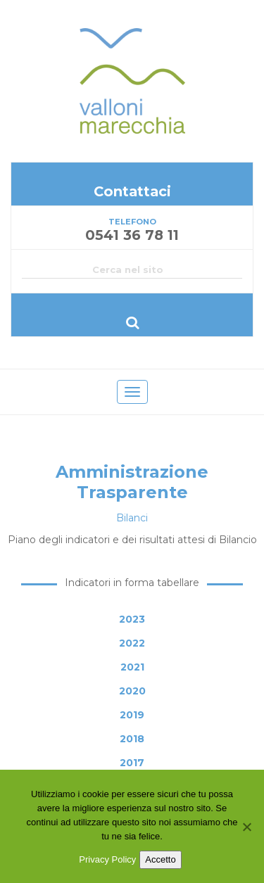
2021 (132, 667)
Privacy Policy (107, 859)
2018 (132, 738)
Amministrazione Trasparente (132, 482)
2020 (132, 691)
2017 (132, 762)
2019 (132, 715)
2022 (132, 643)
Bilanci (132, 518)
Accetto (160, 859)
